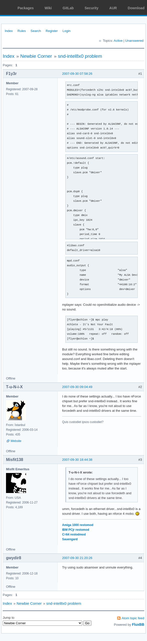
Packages (26, 8)
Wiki (48, 8)
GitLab (68, 8)
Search (36, 31)
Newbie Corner (36, 56)
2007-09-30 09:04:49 (77, 387)
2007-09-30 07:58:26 (77, 74)
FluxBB (138, 624)
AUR (113, 8)
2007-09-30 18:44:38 (77, 460)
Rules (22, 31)
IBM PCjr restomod (75, 530)
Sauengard (70, 539)
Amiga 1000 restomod (77, 525)
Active (118, 40)
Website (16, 441)
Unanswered (134, 40)
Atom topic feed (133, 618)
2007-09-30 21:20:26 (77, 558)
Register (52, 31)
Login (67, 31)
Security (91, 8)
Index (9, 31)
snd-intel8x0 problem (80, 56)
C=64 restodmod (74, 534)
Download (136, 8)
